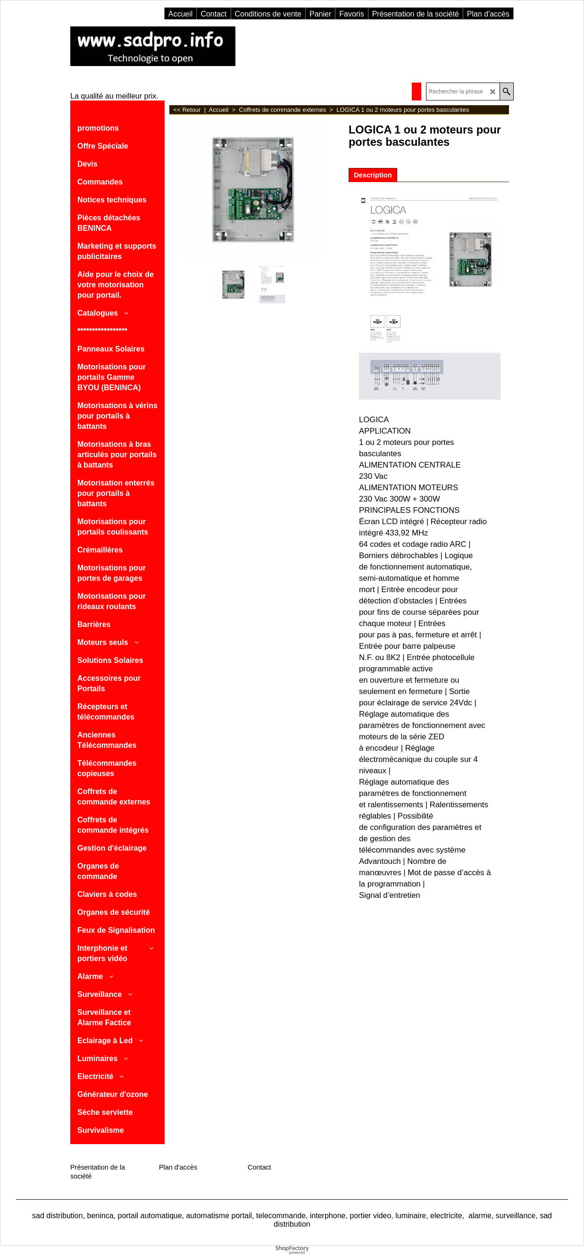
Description (373, 175)
